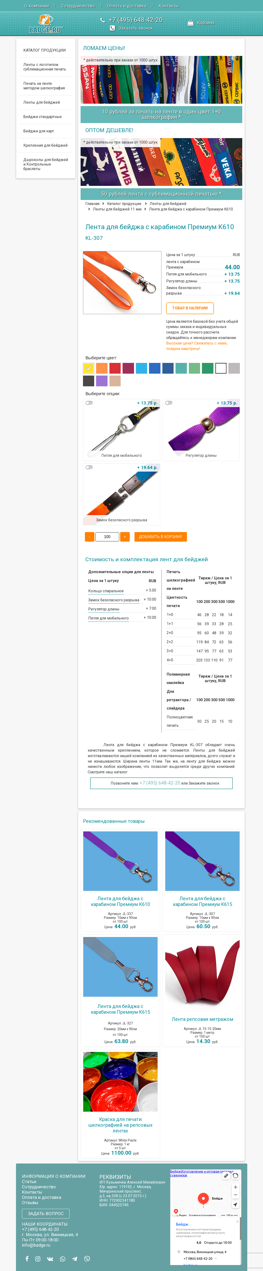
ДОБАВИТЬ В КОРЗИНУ (160, 537)
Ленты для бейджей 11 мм (117, 209)
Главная (92, 203)
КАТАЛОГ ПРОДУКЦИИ (44, 50)
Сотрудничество (78, 6)
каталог (121, 772)
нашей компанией (136, 756)
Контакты (169, 6)
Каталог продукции (124, 203)
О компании (37, 6)
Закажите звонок (204, 783)
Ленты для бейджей (168, 203)
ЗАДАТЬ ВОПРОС (46, 1213)
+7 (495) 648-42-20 (159, 783)
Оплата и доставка (126, 6)
